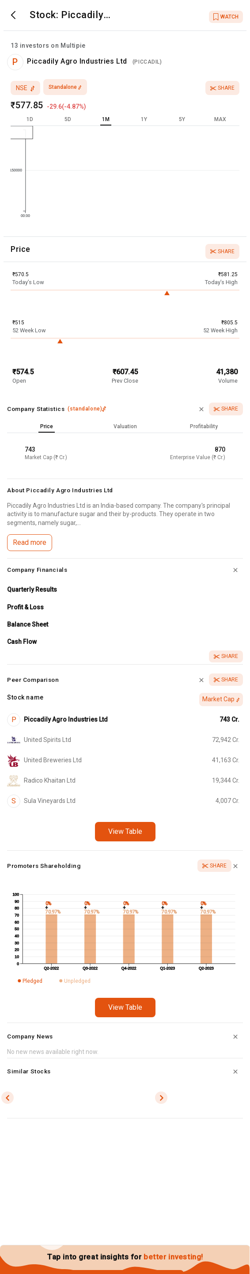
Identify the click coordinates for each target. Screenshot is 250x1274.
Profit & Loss (25, 607)
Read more (29, 542)
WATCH (226, 16)
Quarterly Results (32, 589)
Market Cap (221, 699)
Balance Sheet (27, 624)
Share (222, 88)
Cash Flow (22, 641)
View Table (125, 831)
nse (25, 87)
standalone (65, 87)
